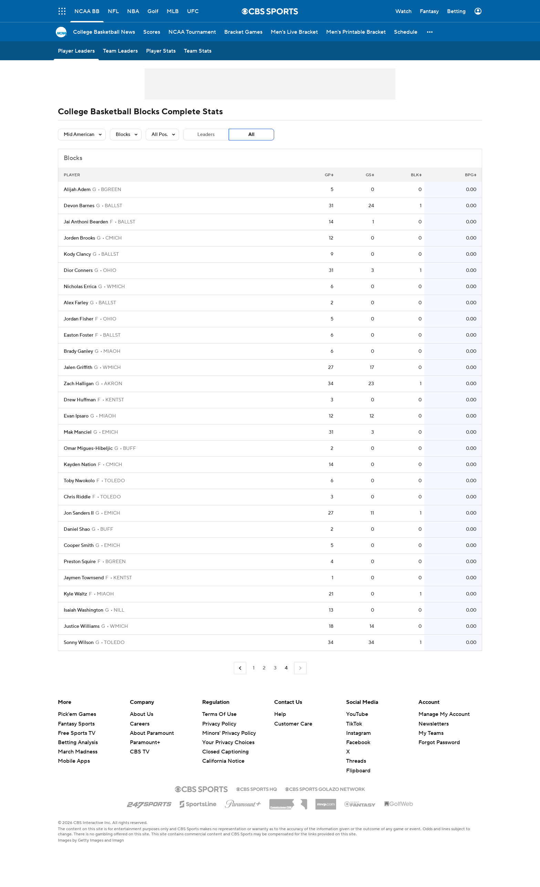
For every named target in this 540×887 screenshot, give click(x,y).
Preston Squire (80, 562)
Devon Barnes (79, 206)
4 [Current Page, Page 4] (286, 668)
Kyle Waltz (75, 594)
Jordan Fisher (78, 319)
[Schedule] (406, 31)
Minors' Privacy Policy (229, 733)
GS (370, 175)
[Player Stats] (161, 50)
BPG (470, 175)
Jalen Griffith (78, 368)
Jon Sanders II (79, 513)
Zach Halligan (79, 384)
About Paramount (152, 733)
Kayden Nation (80, 465)
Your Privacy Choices (228, 742)
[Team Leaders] (120, 50)
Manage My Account (444, 714)
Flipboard (358, 770)
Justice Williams (82, 626)
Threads (356, 761)
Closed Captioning (225, 751)
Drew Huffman (80, 400)
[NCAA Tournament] (192, 31)
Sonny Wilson (79, 643)
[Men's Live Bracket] (294, 31)
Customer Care (293, 723)
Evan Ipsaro (76, 416)
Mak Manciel (78, 432)
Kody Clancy (77, 254)
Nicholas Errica (80, 287)
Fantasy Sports (76, 723)
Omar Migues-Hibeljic (88, 448)
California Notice (223, 761)
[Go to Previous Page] (240, 668)
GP (329, 175)
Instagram (358, 733)
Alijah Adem (77, 190)
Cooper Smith (79, 545)
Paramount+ (145, 742)
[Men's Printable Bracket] (356, 31)
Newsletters (433, 723)
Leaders (206, 134)
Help (280, 714)
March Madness (77, 751)
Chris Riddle (77, 497)
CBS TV (139, 751)
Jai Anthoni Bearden (86, 222)
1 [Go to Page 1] (254, 668)
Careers (139, 723)
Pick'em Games (77, 714)
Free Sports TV (76, 733)
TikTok (354, 723)
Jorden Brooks (79, 238)
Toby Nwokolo (79, 481)
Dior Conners (78, 270)
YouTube (357, 714)
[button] (430, 31)
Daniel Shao (77, 529)
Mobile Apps (74, 761)
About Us (141, 714)
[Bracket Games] (243, 31)
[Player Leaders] (76, 50)
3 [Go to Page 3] (275, 668)
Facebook (358, 742)
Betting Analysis (78, 742)
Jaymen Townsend (84, 578)
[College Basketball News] (104, 31)
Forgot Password (439, 742)
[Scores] (151, 31)
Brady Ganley (78, 351)
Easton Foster (78, 335)
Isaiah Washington (83, 610)
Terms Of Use (219, 714)
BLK (416, 175)
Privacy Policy (219, 723)
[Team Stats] (198, 50)
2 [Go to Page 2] (264, 668)
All (251, 134)
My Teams (431, 733)
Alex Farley (76, 303)
